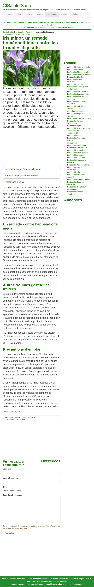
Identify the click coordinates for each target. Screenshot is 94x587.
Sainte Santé (19, 5)
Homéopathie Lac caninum (76, 148)
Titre (5, 487)
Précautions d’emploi (15, 182)
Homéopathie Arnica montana (77, 92)
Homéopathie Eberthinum (76, 77)
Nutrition (64, 14)
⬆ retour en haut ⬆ (50, 461)
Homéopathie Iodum (74, 136)
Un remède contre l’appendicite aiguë (23, 169)
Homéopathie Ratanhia (75, 70)
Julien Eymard (24, 34)
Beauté (18, 14)
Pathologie (75, 14)
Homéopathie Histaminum (76, 145)
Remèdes (29, 32)
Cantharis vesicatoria (74, 131)
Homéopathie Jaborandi (75, 158)
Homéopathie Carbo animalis (77, 94)
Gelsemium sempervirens (76, 111)
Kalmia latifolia (71, 89)
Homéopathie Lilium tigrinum (77, 87)
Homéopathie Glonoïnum (76, 155)
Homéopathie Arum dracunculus (78, 118)
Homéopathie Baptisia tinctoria (78, 67)
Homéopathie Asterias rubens (77, 165)
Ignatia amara (71, 143)
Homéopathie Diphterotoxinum (78, 74)
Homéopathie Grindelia (75, 150)
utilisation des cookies (44, 584)
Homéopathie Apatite (74, 126)
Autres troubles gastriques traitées (21, 175)
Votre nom (7, 469)
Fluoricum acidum (73, 133)
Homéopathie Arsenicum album (78, 128)
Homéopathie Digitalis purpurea (78, 172)
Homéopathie (52, 14)
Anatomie (8, 14)
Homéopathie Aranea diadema (78, 180)
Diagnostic (29, 14)
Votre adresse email (11, 478)
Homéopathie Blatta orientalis (77, 72)
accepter (63, 581)
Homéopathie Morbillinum (76, 84)
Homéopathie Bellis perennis (77, 153)
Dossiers (40, 14)
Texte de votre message (12, 495)
